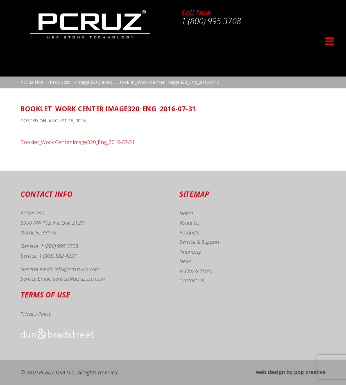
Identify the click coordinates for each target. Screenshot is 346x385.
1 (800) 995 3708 (59, 246)
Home (186, 213)
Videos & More (195, 270)
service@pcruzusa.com (79, 278)
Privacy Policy (35, 313)
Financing (190, 251)
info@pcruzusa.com (77, 269)
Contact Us (191, 280)
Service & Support (199, 241)
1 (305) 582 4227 (58, 255)
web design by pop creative (291, 372)
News (185, 261)
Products (189, 232)
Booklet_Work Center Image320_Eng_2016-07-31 (77, 142)
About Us (189, 222)
